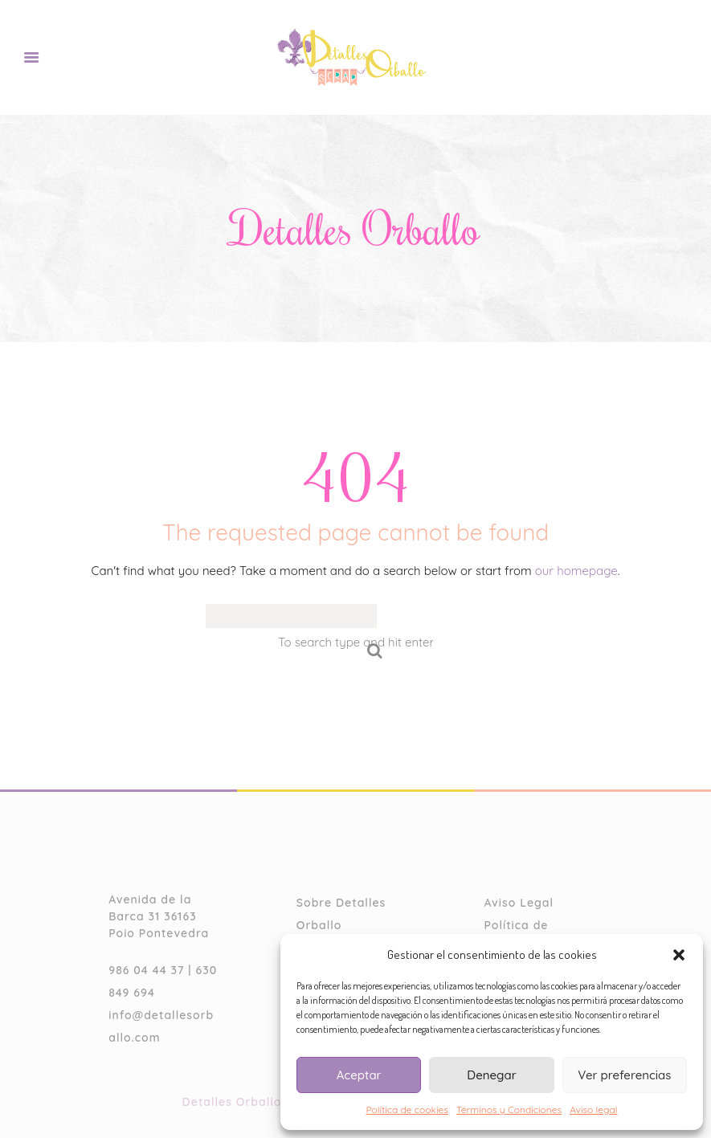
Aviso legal (593, 1109)
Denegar (491, 1075)
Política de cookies (407, 1109)
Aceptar (359, 1075)
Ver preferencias (624, 1075)
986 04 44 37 (146, 970)
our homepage (576, 570)
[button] (679, 955)
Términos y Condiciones (509, 1109)
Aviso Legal (519, 902)
